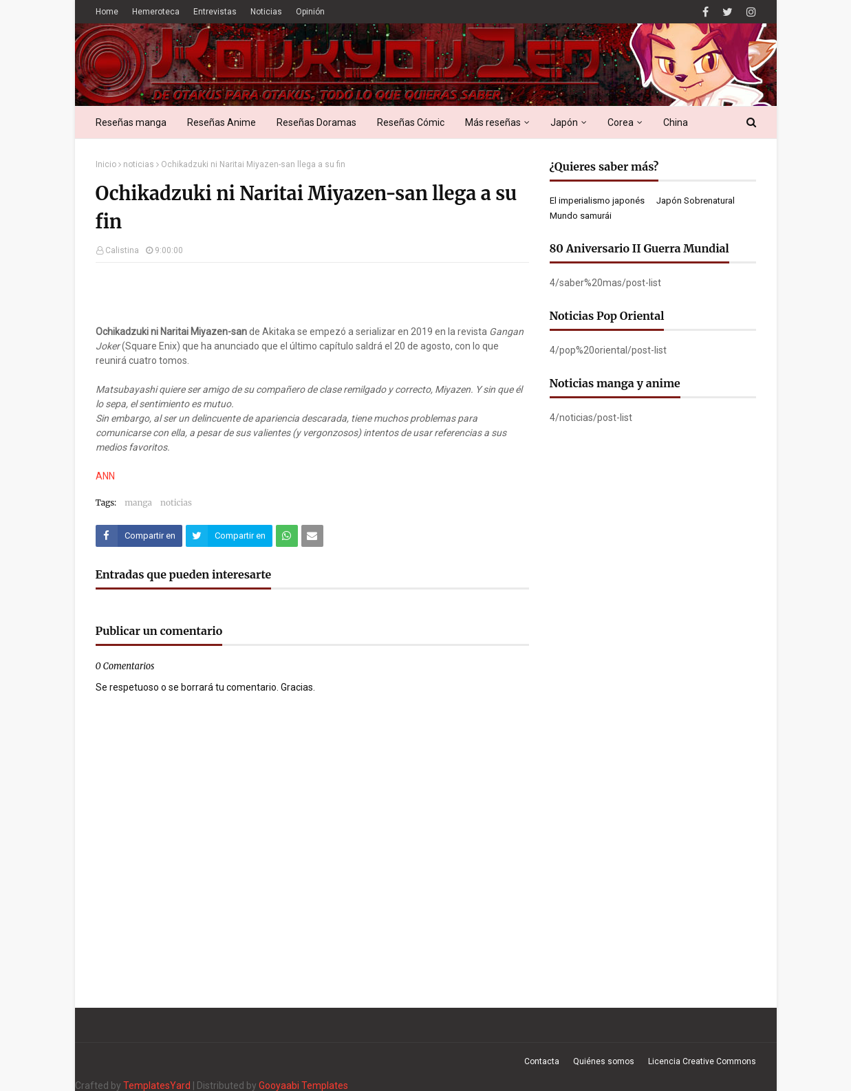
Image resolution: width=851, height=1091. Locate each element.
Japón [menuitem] (564, 122)
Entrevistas (215, 12)
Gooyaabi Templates (303, 1085)
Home (107, 12)
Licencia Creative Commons (702, 1061)
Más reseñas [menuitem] (493, 122)
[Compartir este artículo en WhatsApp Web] (287, 536)
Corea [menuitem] (620, 122)
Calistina (122, 250)
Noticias (266, 12)
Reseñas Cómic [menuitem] (410, 122)
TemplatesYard (157, 1085)
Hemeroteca (156, 12)
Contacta (541, 1061)
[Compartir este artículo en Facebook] (139, 536)
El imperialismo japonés (597, 200)
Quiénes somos (603, 1061)
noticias (138, 164)
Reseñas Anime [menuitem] (221, 122)
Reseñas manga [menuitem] (131, 122)
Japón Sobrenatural (695, 200)
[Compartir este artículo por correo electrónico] (312, 536)
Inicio (106, 164)
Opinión (310, 12)
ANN (105, 476)
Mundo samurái (581, 215)
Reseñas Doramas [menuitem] (316, 122)
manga (138, 502)
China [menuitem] (675, 122)
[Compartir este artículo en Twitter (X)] (229, 536)
